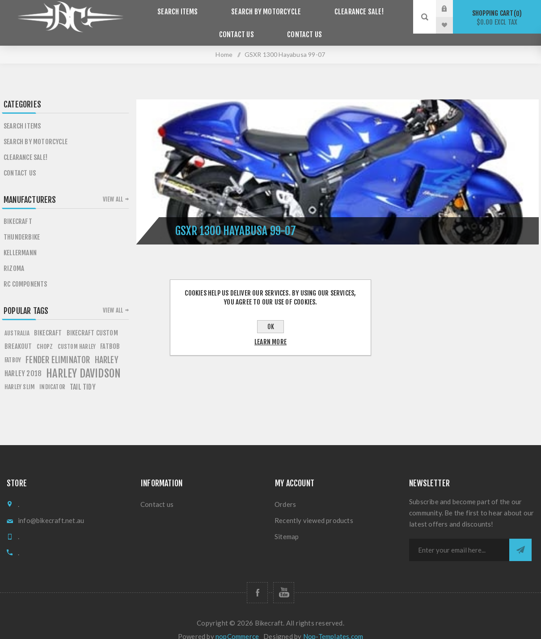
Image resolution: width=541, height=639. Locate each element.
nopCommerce (237, 624)
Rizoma (14, 256)
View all (113, 187)
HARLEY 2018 (23, 361)
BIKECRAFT (48, 321)
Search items (184, 8)
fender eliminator (57, 348)
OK (270, 326)
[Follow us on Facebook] (257, 580)
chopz (45, 334)
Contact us (301, 25)
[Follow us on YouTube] (283, 580)
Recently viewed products (314, 508)
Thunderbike (22, 225)
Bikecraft (18, 209)
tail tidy (83, 374)
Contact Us (240, 25)
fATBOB (110, 334)
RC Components (25, 272)
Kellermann (20, 240)
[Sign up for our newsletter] (459, 538)
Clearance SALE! (352, 8)
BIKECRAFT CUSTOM (92, 321)
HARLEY (106, 348)
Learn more (270, 342)
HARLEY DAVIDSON (83, 361)
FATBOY (12, 348)
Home (224, 42)
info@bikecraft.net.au (51, 508)
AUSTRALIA (17, 321)
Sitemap (287, 524)
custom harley (77, 334)
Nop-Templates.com (333, 624)
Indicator (52, 374)
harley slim (19, 374)
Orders (285, 492)
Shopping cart (497, 17)
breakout (18, 334)
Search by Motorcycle (266, 8)
